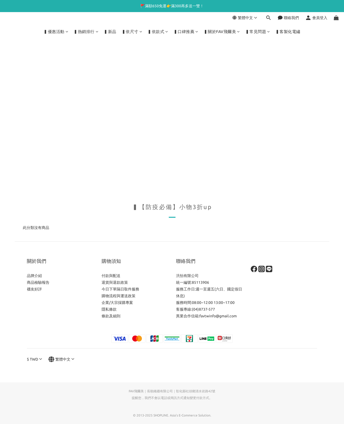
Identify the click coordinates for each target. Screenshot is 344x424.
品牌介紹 (34, 276)
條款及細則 (111, 316)
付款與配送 (111, 276)
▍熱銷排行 (86, 31)
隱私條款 (109, 309)
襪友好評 (34, 289)
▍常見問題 (257, 31)
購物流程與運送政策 (118, 296)
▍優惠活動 (56, 31)
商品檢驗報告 (38, 282)
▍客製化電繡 (287, 31)
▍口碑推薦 (186, 31)
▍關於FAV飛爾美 (222, 31)
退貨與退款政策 (115, 282)
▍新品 (110, 31)
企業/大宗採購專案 (117, 302)
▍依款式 (158, 31)
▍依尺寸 (132, 31)
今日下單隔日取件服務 (120, 289)
